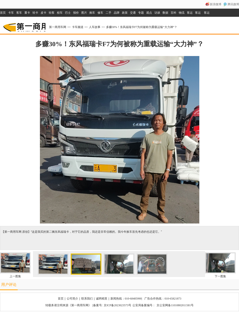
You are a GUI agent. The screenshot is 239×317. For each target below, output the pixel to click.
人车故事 (94, 27)
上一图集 (15, 276)
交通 (133, 12)
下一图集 (220, 276)
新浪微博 (215, 4)
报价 (76, 12)
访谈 (157, 12)
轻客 (51, 12)
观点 (149, 12)
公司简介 (72, 298)
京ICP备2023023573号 (117, 305)
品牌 (117, 12)
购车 (92, 12)
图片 (84, 12)
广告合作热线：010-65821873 (162, 298)
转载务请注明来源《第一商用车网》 (68, 305)
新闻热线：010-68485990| (126, 298)
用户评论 (8, 285)
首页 (3, 12)
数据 (165, 12)
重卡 (27, 12)
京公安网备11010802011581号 (175, 305)
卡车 (11, 12)
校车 (60, 12)
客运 (190, 12)
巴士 (68, 12)
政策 (125, 12)
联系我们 (87, 298)
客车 (19, 12)
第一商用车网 (23, 25)
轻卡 (35, 12)
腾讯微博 (233, 4)
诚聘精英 (101, 298)
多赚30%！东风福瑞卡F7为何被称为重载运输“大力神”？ (141, 27)
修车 (100, 12)
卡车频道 (77, 27)
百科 (173, 12)
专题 (141, 12)
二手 (108, 12)
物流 (182, 12)
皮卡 (43, 12)
